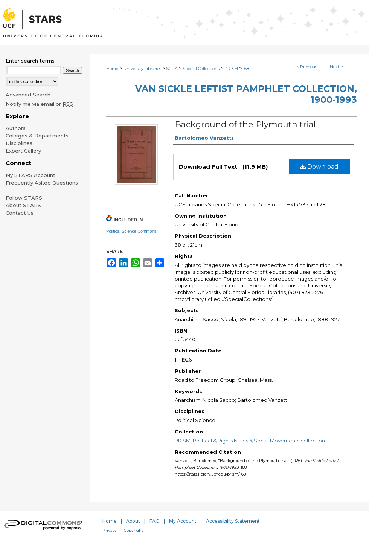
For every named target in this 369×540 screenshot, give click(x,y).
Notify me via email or (39, 104)
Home (112, 68)
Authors (16, 128)
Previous (308, 66)
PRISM (231, 68)
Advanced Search (28, 95)
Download (319, 166)
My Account (183, 521)
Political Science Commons (131, 231)
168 (246, 68)
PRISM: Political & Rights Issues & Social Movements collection (250, 441)
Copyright (133, 530)
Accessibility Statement (233, 521)
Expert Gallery (23, 151)
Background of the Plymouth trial (245, 124)
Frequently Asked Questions (42, 183)
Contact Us (20, 213)
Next (334, 66)
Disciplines (19, 143)
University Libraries (142, 68)
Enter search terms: (31, 61)
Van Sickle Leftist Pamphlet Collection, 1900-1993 (246, 94)
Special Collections (201, 68)
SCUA (172, 68)
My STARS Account (30, 175)
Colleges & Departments (37, 136)
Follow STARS (24, 198)
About (133, 521)
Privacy (109, 530)
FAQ (154, 521)
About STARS (23, 205)
